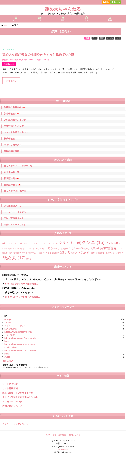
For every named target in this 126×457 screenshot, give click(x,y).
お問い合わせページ (12, 406)
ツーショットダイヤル (15, 212)
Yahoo (7, 322)
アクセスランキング (12, 401)
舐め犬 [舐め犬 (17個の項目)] (14, 257)
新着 (87, 38)
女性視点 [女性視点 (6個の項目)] (112, 248)
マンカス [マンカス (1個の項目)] (30, 249)
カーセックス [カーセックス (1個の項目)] (51, 243)
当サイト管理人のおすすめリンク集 (19, 397)
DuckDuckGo (10, 347)
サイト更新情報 (10, 388)
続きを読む (11, 81)
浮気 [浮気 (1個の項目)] (56, 253)
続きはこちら (8, 361)
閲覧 (102, 38)
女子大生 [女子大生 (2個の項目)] (97, 248)
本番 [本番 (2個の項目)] (49, 252)
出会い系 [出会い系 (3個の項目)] (76, 248)
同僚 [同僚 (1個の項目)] (87, 249)
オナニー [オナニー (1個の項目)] (40, 243)
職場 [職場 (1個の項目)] (120, 253)
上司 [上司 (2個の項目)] (50, 248)
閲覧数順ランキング (14, 126)
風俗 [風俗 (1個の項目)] (29, 259)
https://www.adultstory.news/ (18, 332)
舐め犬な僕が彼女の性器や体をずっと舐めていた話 (38, 54)
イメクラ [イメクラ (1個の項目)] (30, 243)
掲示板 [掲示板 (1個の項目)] (34, 253)
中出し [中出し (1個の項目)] (58, 249)
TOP (48, 435)
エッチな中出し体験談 (15, 191)
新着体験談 (11, 113)
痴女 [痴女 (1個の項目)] (94, 253)
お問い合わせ (74, 435)
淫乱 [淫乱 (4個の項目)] (65, 252)
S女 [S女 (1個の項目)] (22, 243)
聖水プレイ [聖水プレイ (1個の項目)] (111, 253)
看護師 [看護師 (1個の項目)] (101, 253)
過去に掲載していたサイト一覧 (17, 393)
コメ (118, 38)
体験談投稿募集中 (14, 107)
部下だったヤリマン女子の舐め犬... (22, 297)
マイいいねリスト (12, 145)
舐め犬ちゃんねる (63, 9)
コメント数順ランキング (16, 132)
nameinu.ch (63, 449)
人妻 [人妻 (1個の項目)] (65, 249)
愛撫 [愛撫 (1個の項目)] (18, 253)
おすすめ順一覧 (11, 172)
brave (7, 341)
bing (6, 353)
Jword (7, 357)
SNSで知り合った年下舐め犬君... (21, 283)
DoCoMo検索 (10, 328)
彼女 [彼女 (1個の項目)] (12, 253)
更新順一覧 (12, 185)
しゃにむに (9, 335)
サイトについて (10, 384)
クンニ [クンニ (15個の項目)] (93, 242)
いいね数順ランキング (15, 120)
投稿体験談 (9, 138)
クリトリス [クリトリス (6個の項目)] (70, 243)
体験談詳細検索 (11, 151)
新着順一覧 (11, 178)
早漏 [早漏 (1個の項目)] (42, 253)
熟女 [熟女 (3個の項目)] (85, 252)
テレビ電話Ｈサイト (14, 218)
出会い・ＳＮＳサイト (15, 224)
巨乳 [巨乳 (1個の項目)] (5, 253)
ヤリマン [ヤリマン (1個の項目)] (40, 249)
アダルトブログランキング (17, 325)
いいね (110, 38)
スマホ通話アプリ (12, 206)
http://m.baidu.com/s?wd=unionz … (21, 350)
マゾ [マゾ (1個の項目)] (22, 249)
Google (7, 319)
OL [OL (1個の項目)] (11, 243)
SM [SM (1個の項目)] (16, 243)
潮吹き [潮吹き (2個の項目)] (76, 252)
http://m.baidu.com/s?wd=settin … (20, 344)
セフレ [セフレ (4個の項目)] (111, 243)
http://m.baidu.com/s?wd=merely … (21, 338)
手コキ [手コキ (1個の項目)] (26, 253)
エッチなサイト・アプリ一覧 (18, 166)
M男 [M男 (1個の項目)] (5, 243)
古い (94, 38)
